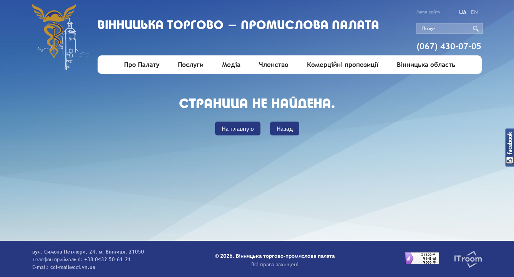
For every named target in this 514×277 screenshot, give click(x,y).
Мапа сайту (428, 12)
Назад (285, 128)
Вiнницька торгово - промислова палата (238, 26)
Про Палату (141, 64)
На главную (238, 128)
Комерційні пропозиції (342, 64)
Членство (274, 64)
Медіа (231, 64)
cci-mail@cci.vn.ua (72, 267)
